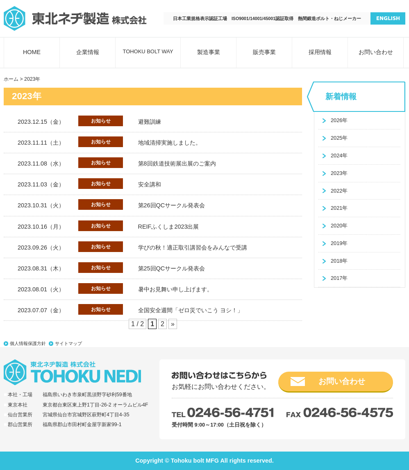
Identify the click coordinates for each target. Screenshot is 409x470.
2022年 (339, 191)
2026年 (339, 120)
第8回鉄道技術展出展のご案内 (177, 163)
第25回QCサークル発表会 (171, 268)
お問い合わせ (376, 52)
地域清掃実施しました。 (169, 142)
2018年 (339, 261)
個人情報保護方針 (28, 343)
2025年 (339, 138)
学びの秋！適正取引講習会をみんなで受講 (192, 247)
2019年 (339, 243)
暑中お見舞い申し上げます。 (175, 289)
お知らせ (101, 120)
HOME (32, 52)
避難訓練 (149, 121)
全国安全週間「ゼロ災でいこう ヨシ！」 (190, 310)
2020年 (339, 226)
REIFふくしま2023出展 (168, 226)
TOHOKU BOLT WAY (148, 51)
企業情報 (87, 52)
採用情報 (320, 52)
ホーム (11, 79)
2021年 (339, 208)
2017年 (339, 278)
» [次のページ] (173, 323)
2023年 (339, 173)
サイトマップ (68, 343)
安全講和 (149, 184)
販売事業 (264, 52)
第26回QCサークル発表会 (171, 205)
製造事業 (208, 52)
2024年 (339, 155)
